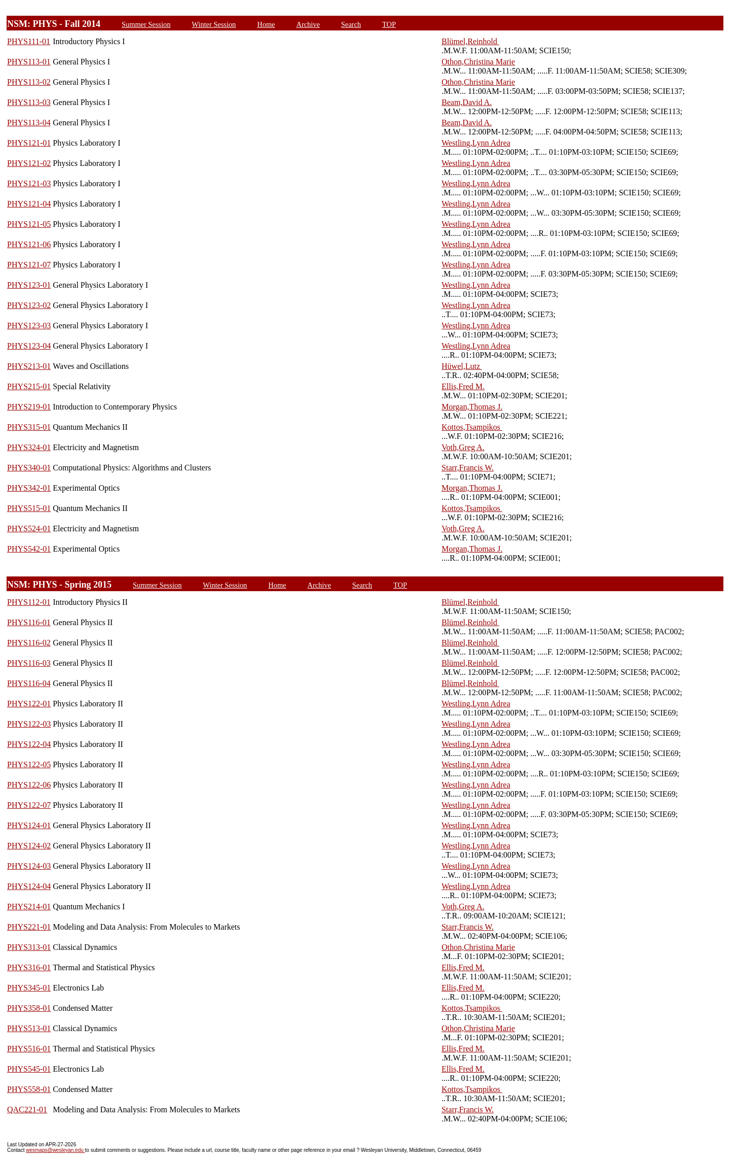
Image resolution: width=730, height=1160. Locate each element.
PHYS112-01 (29, 602)
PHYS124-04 (29, 886)
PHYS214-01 (29, 906)
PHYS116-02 (29, 642)
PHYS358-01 (29, 1008)
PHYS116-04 (29, 683)
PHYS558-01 (29, 1089)
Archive (307, 24)
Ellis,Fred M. (463, 386)
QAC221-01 (27, 1109)
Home (266, 24)
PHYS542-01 (29, 548)
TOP (389, 24)
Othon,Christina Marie (478, 61)
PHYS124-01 (29, 825)
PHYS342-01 (29, 488)
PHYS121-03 (29, 183)
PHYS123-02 (29, 305)
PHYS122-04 (29, 744)
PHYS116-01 (29, 622)
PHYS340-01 (29, 467)
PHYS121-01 (29, 143)
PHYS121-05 (29, 224)
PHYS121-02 (29, 163)
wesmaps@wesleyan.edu (55, 1150)
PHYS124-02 (29, 845)
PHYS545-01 (29, 1069)
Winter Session (214, 24)
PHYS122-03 (29, 724)
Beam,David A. (467, 102)
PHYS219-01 (29, 406)
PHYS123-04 (29, 346)
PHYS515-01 (29, 508)
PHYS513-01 (29, 1028)
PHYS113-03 (29, 102)
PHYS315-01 (29, 427)
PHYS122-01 (29, 703)
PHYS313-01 (29, 947)
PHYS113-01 (29, 61)
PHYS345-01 (29, 987)
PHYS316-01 (29, 967)
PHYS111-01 (28, 41)
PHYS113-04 (29, 122)
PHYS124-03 (29, 866)
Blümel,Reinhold (470, 41)
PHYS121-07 (29, 264)
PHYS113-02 (29, 82)
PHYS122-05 (29, 764)
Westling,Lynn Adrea (476, 143)
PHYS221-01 (29, 927)
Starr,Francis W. (468, 467)
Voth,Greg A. (463, 447)
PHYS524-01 (29, 528)
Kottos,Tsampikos (472, 427)
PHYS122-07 (29, 805)
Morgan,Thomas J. (472, 406)
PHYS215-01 (29, 386)
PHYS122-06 (29, 784)
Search (351, 24)
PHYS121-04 (29, 203)
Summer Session (146, 24)
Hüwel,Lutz (462, 366)
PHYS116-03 (29, 663)
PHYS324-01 (29, 447)
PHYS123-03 (29, 325)
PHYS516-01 (29, 1048)
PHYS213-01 (29, 366)
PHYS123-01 (29, 285)
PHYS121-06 (29, 244)
